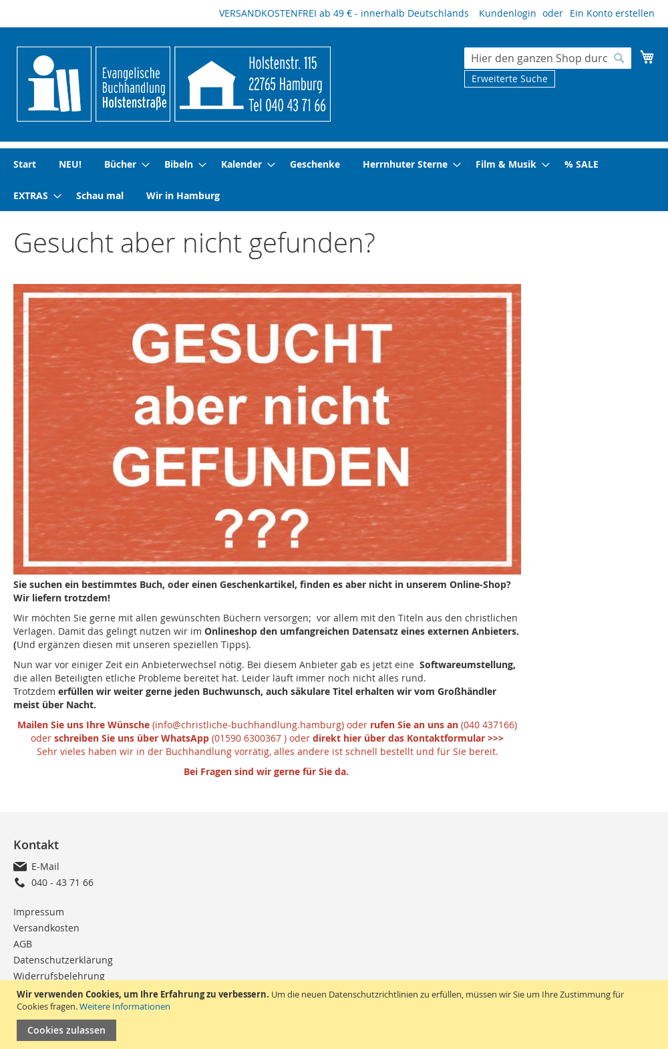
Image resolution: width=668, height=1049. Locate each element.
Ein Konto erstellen (612, 13)
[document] (336, 1014)
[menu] (334, 179)
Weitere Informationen (124, 1006)
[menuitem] (24, 164)
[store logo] (173, 83)
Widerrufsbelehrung (59, 975)
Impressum (38, 911)
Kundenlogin (507, 13)
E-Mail (45, 866)
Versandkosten (46, 927)
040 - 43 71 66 (62, 882)
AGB (22, 943)
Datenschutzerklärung (63, 959)
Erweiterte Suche (510, 78)
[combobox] (547, 58)
